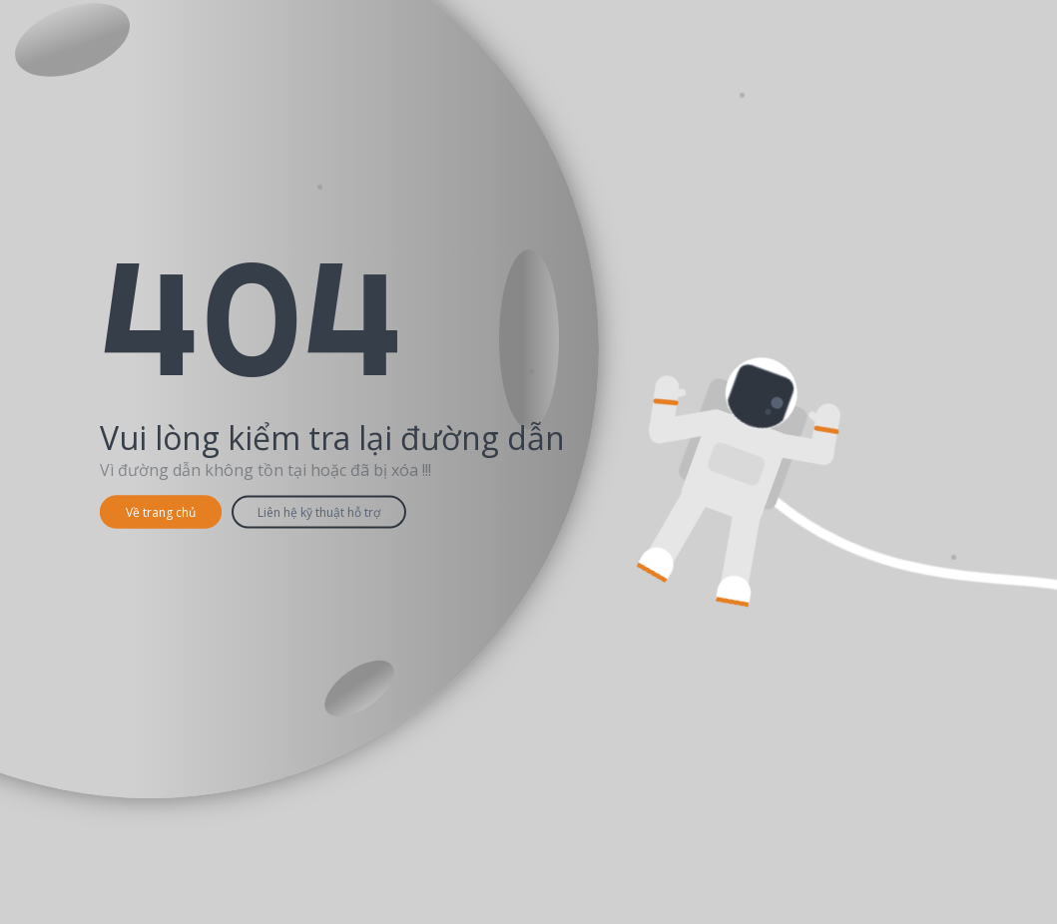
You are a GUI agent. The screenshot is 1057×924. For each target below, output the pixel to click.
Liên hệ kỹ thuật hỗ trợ (319, 512)
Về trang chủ (161, 512)
